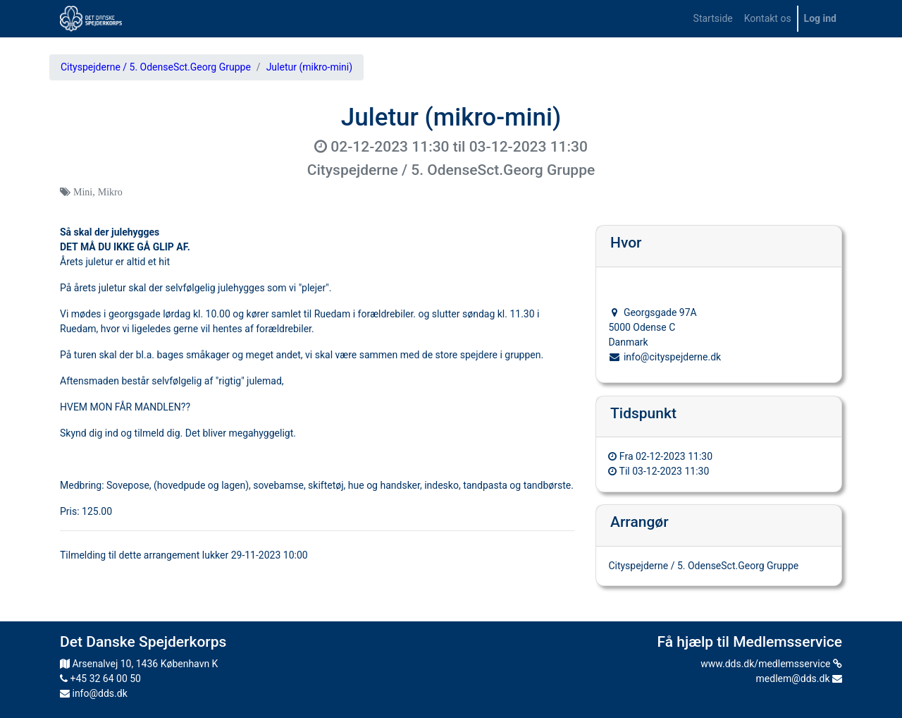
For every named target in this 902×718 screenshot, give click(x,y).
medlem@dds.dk (799, 678)
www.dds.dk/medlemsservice (771, 663)
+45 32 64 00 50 (100, 678)
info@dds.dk (94, 693)
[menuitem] (713, 19)
